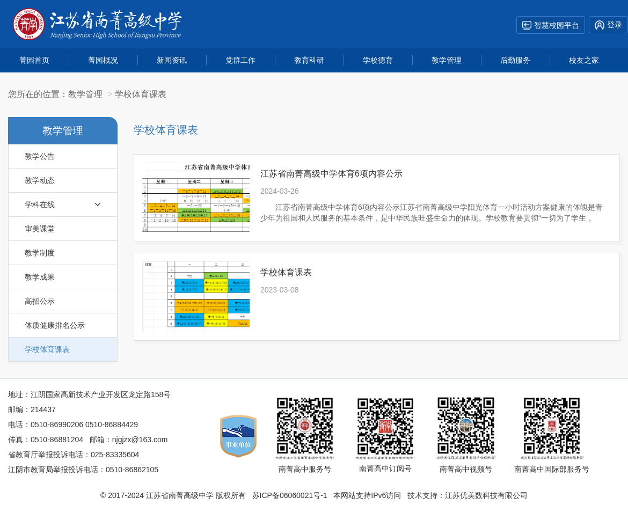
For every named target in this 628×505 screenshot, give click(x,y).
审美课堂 (40, 228)
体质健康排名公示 (55, 325)
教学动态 (40, 180)
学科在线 (63, 204)
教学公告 (40, 156)
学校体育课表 (47, 349)
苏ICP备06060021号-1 (289, 495)
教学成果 (40, 277)
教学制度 (40, 252)
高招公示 (40, 301)
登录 (608, 25)
